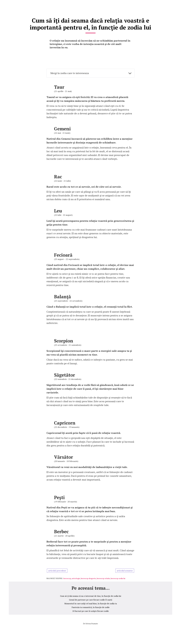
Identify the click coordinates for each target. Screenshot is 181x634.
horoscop (67, 578)
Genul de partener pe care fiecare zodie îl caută (90, 599)
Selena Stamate (92, 623)
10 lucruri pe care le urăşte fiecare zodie (90, 610)
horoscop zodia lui (118, 578)
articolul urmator (125, 570)
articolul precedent (57, 570)
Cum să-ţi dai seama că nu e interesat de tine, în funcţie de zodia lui (90, 595)
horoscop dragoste (88, 578)
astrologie (76, 578)
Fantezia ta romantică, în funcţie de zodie (90, 606)
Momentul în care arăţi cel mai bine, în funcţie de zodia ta (90, 602)
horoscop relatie (103, 578)
